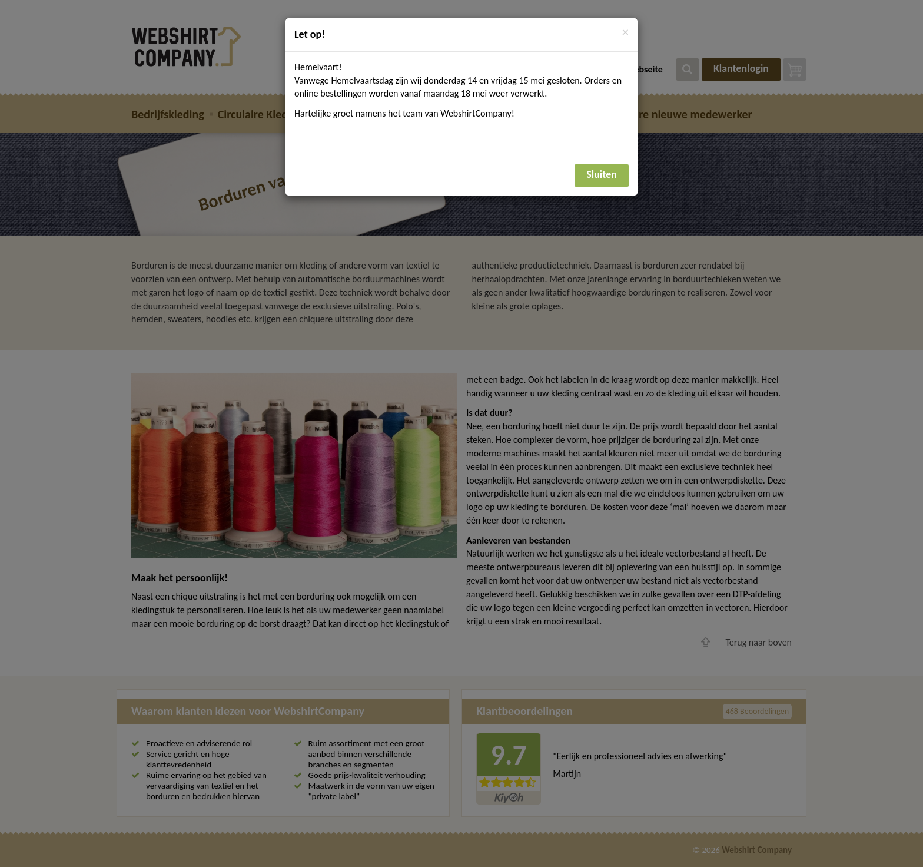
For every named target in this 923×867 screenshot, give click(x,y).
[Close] (625, 32)
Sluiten (601, 174)
